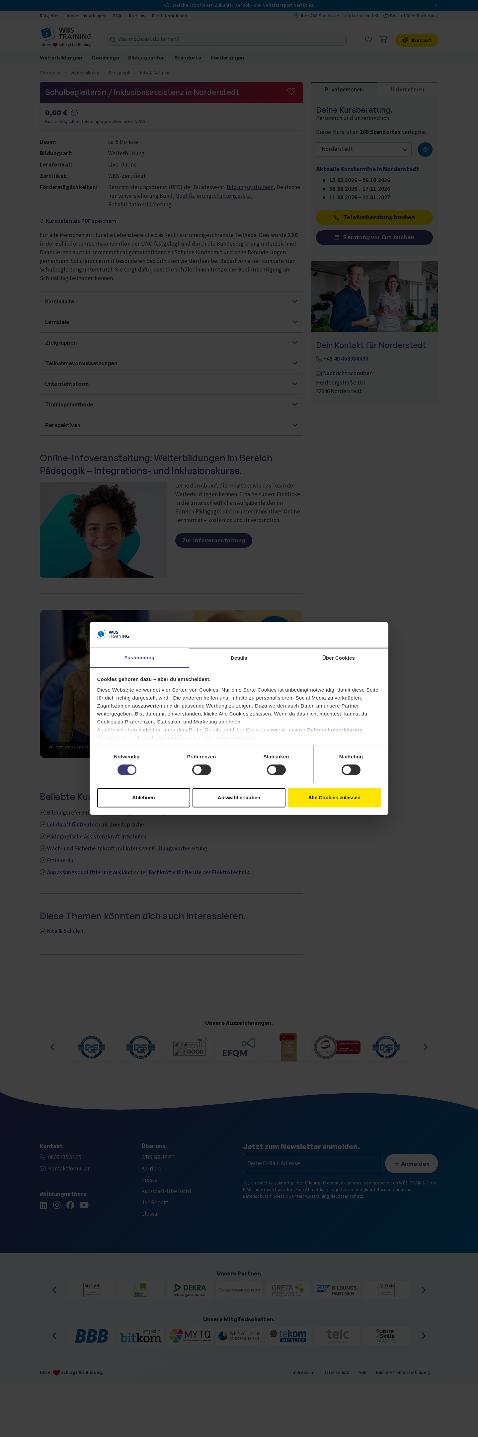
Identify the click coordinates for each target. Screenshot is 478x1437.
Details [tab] (239, 658)
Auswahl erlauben (239, 797)
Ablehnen (143, 797)
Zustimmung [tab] (139, 657)
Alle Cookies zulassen (334, 797)
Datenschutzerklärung (335, 729)
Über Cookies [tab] (338, 658)
